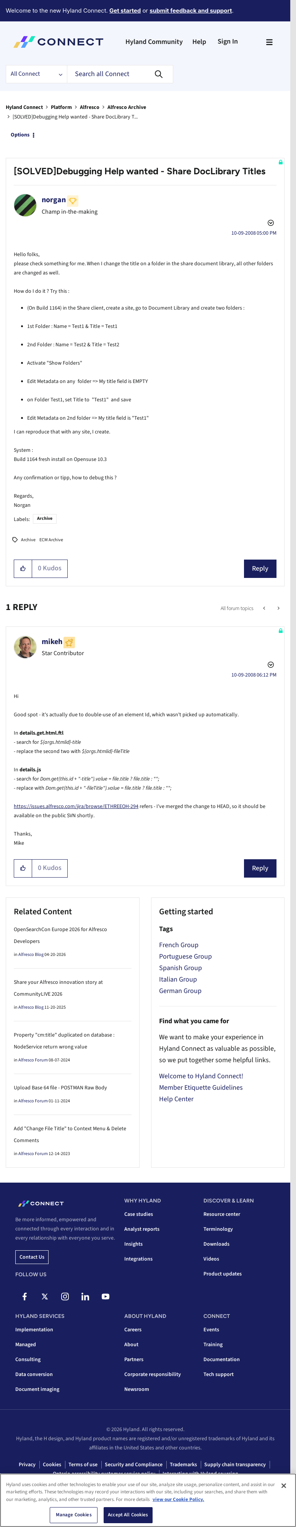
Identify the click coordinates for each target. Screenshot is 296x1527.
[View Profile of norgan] (54, 200)
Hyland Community (154, 42)
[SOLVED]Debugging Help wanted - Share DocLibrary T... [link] (75, 117)
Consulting (28, 1359)
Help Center (176, 1099)
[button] (23, 569)
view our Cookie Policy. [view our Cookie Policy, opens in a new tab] (178, 1501)
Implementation (34, 1330)
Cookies (52, 1465)
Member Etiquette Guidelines (201, 1087)
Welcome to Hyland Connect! (201, 1076)
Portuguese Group (185, 956)
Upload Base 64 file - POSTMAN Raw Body (60, 1088)
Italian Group (178, 979)
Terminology (218, 1229)
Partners (133, 1359)
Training (213, 1344)
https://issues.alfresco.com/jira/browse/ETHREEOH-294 (76, 806)
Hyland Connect (24, 107)
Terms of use (83, 1465)
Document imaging (37, 1389)
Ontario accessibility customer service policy (104, 1474)
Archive (44, 518)
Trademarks (183, 1465)
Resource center (221, 1214)
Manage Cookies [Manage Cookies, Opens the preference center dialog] (74, 1517)
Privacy (27, 1465)
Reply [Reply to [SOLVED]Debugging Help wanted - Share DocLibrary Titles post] (260, 568)
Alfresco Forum (33, 1060)
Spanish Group (180, 968)
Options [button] (20, 135)
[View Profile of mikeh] (52, 641)
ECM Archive (51, 540)
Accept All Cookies (128, 1517)
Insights (133, 1244)
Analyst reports (141, 1229)
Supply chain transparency (235, 1465)
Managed (25, 1344)
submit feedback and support (191, 10)
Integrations (138, 1259)
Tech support (218, 1374)
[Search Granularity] (36, 74)
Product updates (222, 1274)
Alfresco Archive (126, 107)
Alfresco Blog (31, 954)
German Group (180, 991)
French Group (178, 945)
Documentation (221, 1359)
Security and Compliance (134, 1465)
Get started (125, 10)
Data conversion (34, 1374)
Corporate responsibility (152, 1374)
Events (211, 1330)
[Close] (283, 1488)
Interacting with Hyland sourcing (200, 1474)
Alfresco (89, 107)
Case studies (138, 1214)
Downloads (216, 1244)
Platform (61, 107)
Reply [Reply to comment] (260, 868)
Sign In (228, 41)
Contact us (32, 1257)
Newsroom (136, 1389)
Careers (132, 1330)
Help (199, 42)
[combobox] (120, 74)
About (131, 1344)
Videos (211, 1259)
